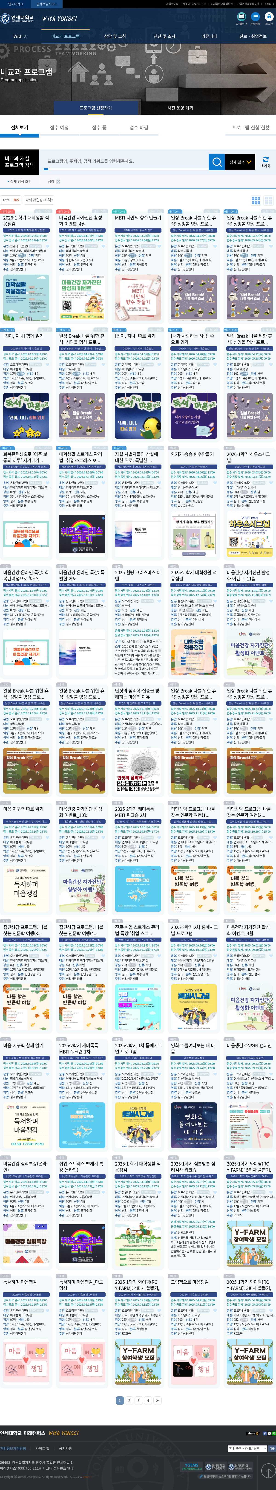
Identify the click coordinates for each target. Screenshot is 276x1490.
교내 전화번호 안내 (60, 1468)
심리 (51, 181)
